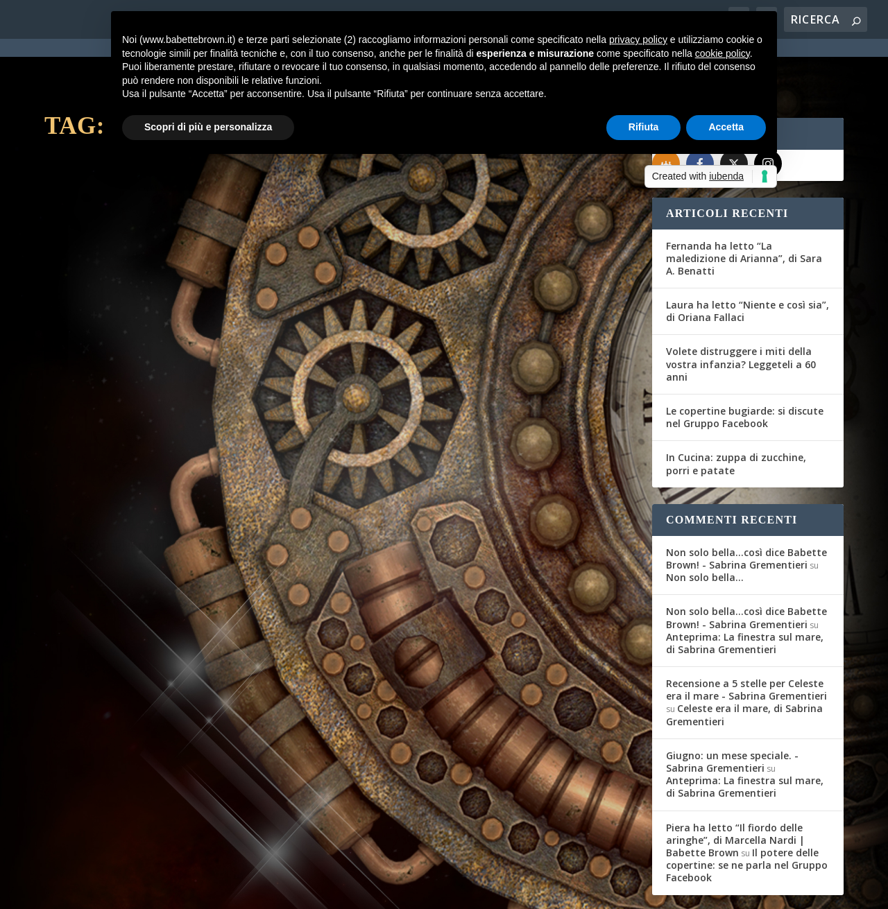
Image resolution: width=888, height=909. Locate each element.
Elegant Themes (147, 889)
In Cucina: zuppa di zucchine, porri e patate (736, 413)
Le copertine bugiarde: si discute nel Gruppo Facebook (744, 366)
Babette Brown (97, 332)
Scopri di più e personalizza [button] (208, 126)
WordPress (287, 889)
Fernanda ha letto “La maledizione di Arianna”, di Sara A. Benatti (744, 207)
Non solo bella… (705, 526)
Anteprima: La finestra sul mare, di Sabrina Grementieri (744, 592)
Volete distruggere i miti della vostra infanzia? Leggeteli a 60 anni (741, 313)
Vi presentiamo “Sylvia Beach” (160, 310)
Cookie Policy (429, 889)
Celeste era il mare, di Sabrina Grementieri (744, 664)
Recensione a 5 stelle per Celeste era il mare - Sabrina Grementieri (746, 639)
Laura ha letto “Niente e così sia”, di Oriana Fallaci (747, 260)
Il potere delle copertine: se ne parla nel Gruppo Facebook (747, 814)
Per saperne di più (118, 409)
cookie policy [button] (722, 53)
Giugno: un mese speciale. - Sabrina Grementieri (732, 710)
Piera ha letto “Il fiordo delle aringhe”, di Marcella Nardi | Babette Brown (735, 789)
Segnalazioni (215, 332)
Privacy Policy (356, 889)
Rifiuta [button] (644, 126)
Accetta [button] (726, 126)
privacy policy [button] (638, 39)
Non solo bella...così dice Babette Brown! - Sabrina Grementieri (746, 507)
